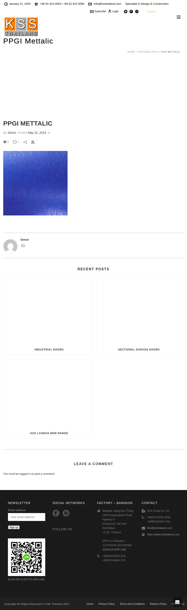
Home (131, 52)
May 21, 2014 (37, 132)
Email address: (17, 510)
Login (113, 11)
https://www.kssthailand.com (163, 534)
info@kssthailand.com (107, 3)
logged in (25, 473)
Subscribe (98, 11)
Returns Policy (158, 603)
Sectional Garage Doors (139, 349)
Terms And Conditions (132, 603)
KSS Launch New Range (49, 433)
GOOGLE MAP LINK (114, 549)
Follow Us (62, 529)
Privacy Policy (107, 603)
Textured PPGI (148, 52)
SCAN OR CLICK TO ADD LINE (26, 579)
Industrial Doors (49, 349)
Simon (12, 132)
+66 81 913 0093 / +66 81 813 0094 (62, 3)
